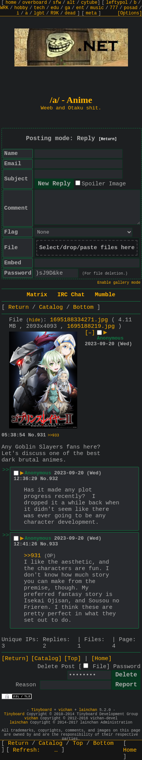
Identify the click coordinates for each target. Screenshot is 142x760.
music (97, 8)
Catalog (51, 307)
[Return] (108, 139)
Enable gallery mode (118, 283)
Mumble (105, 295)
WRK (4, 8)
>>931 (32, 556)
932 (53, 479)
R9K (54, 13)
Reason (26, 685)
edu (55, 8)
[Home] (101, 659)
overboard (34, 2)
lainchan (88, 710)
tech (39, 8)
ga (67, 8)
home (11, 2)
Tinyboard (41, 710)
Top (78, 743)
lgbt (39, 13)
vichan (65, 710)
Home (130, 750)
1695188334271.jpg (79, 320)
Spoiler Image (103, 184)
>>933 (53, 435)
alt (71, 2)
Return (18, 307)
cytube (89, 2)
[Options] (129, 13)
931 (41, 435)
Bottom (83, 307)
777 (114, 8)
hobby (21, 8)
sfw (57, 2)
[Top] (72, 659)
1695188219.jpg (91, 326)
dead (70, 13)
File (99, 667)
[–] (90, 333)
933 (53, 544)
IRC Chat (70, 295)
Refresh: (35, 750)
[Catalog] (46, 659)
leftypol (117, 2)
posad (130, 8)
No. (32, 435)
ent (80, 8)
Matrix (37, 295)
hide (35, 320)
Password (126, 667)
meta (91, 13)
